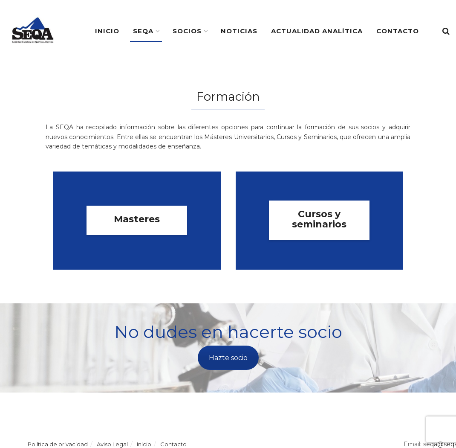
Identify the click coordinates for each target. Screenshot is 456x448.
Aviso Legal (112, 444)
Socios (187, 31)
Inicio (107, 31)
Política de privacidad (58, 444)
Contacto (397, 31)
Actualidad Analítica (317, 31)
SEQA (143, 31)
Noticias (239, 31)
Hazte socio (228, 358)
